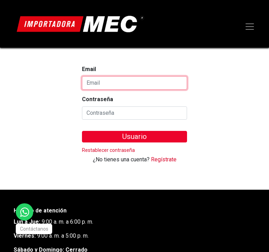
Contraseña (97, 99)
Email (89, 69)
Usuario (134, 136)
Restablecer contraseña (108, 150)
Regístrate (164, 159)
